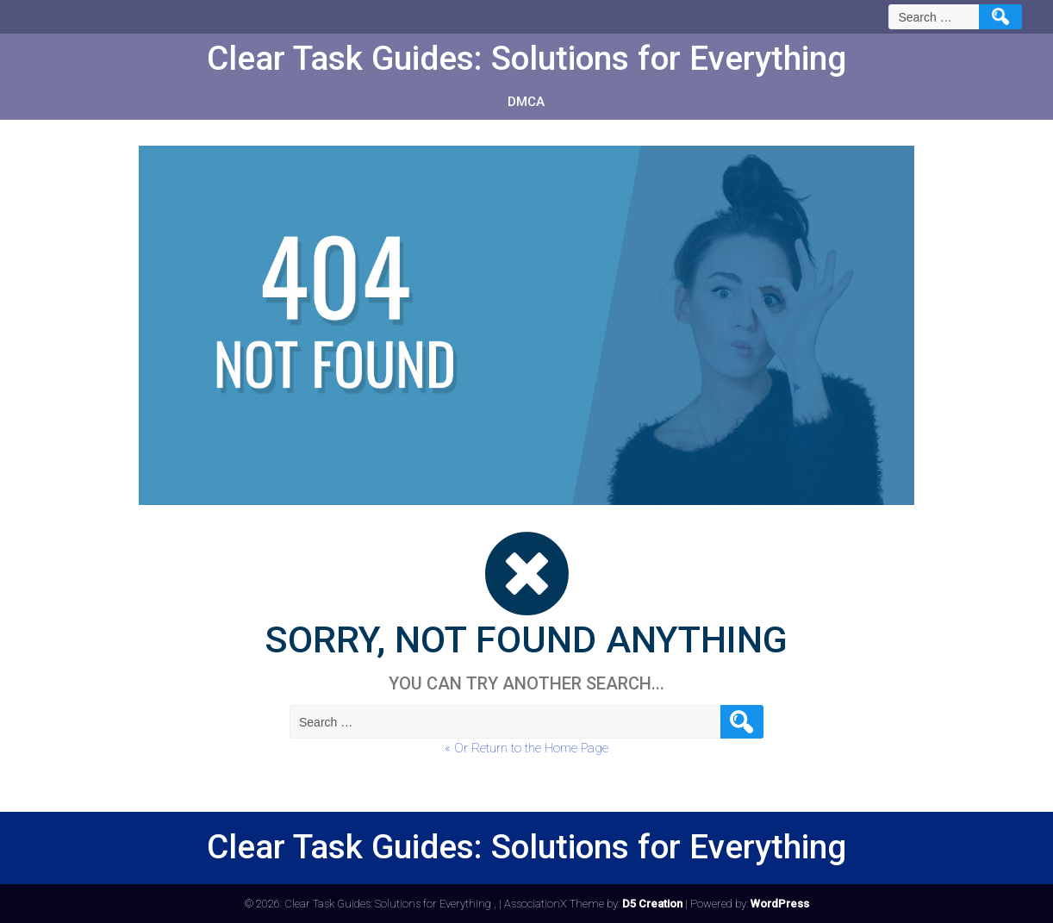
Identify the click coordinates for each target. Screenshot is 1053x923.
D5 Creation (652, 903)
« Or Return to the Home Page (526, 748)
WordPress (780, 903)
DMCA (526, 101)
